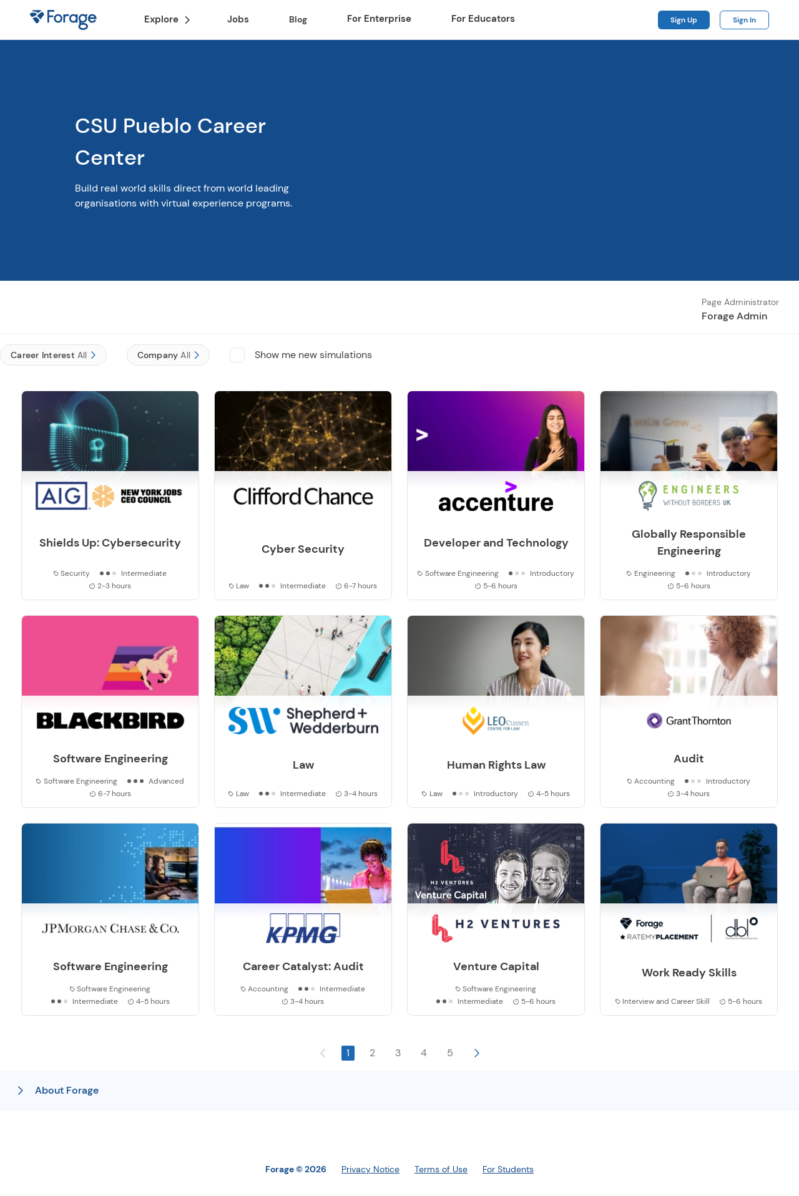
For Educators (483, 18)
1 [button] (348, 1052)
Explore (167, 19)
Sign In (744, 20)
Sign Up (683, 20)
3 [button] (398, 1052)
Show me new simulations (313, 354)
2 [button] (372, 1052)
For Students (508, 1169)
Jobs (238, 19)
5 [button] (450, 1052)
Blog (303, 19)
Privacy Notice (370, 1169)
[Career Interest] (53, 355)
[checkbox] (237, 355)
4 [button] (424, 1052)
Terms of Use (441, 1169)
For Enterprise (379, 18)
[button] (476, 1053)
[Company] (168, 355)
